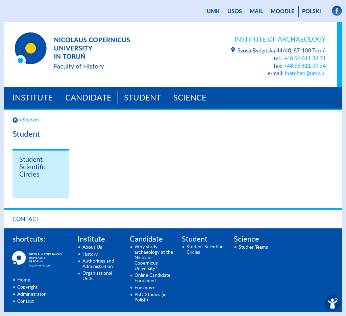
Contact (26, 219)
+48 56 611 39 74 (305, 66)
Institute (33, 98)
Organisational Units (97, 276)
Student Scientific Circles (33, 167)
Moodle (282, 11)
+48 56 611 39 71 (305, 58)
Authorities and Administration (98, 264)
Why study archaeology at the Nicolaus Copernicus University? (153, 258)
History (90, 254)
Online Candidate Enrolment (152, 278)
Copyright (27, 287)
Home (23, 280)
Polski (311, 11)
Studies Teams (253, 247)
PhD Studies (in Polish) (150, 297)
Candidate (88, 98)
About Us (92, 247)
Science (189, 98)
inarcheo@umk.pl (305, 73)
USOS (234, 11)
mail (256, 11)
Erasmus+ (144, 288)
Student (142, 98)
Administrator (31, 294)
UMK (213, 11)
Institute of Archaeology (280, 40)
